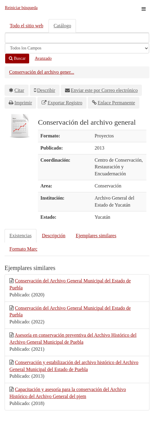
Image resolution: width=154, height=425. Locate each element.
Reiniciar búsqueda (21, 7)
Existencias (20, 235)
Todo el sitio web (26, 25)
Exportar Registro (65, 102)
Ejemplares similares (96, 235)
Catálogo (62, 25)
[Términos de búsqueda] (77, 38)
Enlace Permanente (116, 102)
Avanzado (43, 58)
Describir (46, 90)
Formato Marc (23, 248)
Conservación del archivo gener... (41, 72)
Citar (19, 90)
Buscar (17, 58)
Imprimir (23, 102)
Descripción (53, 235)
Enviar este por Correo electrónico (104, 90)
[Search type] (77, 48)
